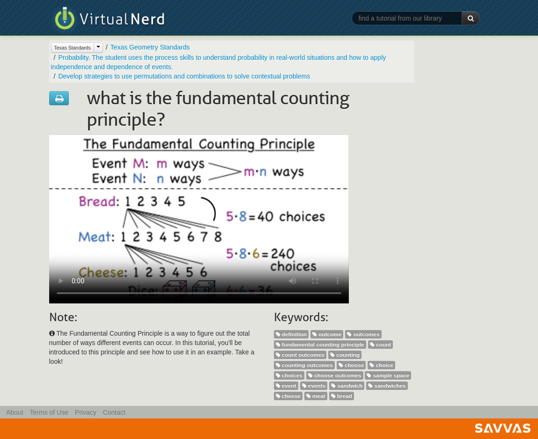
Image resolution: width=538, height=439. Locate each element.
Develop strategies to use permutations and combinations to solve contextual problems (184, 76)
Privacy (85, 412)
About (14, 412)
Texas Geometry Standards (150, 47)
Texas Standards (72, 47)
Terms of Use (48, 412)
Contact (114, 412)
